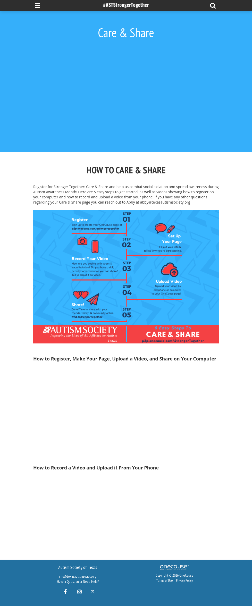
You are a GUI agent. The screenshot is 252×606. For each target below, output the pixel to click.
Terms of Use (164, 580)
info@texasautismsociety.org (78, 576)
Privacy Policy (184, 580)
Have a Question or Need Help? (78, 581)
